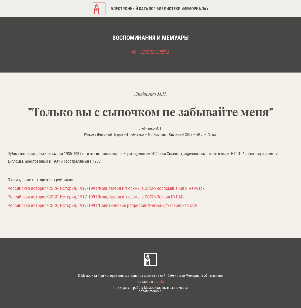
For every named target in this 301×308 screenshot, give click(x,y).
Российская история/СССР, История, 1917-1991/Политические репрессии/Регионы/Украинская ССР (102, 205)
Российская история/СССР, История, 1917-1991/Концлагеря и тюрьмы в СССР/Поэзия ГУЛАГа (96, 197)
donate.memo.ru (150, 291)
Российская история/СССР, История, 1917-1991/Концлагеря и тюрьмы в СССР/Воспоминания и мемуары (107, 188)
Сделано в (150, 281)
